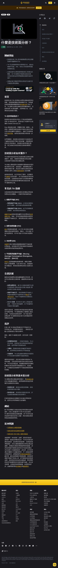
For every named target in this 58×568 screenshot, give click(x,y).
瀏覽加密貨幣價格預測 (35, 520)
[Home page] (24, 3)
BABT (17, 517)
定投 (17, 511)
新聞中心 (4, 501)
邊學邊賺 (32, 512)
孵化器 (31, 501)
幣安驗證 (46, 522)
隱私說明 (4, 507)
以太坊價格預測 (33, 524)
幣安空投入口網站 (48, 526)
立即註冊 (48, 130)
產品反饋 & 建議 (47, 516)
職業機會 (4, 495)
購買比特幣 (32, 528)
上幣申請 (32, 497)
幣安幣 (45, 497)
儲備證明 (46, 505)
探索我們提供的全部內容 (29, 482)
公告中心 (4, 497)
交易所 (17, 493)
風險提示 (4, 515)
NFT (17, 515)
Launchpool (18, 509)
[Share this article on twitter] (40, 18)
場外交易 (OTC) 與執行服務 (50, 499)
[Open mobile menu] (54, 3)
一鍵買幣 (18, 495)
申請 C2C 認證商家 (34, 493)
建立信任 (4, 509)
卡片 (17, 503)
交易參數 (46, 524)
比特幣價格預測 (33, 522)
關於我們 (4, 493)
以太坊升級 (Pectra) (34, 526)
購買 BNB (32, 530)
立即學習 (39, 7)
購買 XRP (32, 531)
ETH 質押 (18, 513)
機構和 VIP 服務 (33, 499)
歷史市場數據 (47, 501)
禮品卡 (17, 507)
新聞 (3, 499)
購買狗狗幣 (32, 533)
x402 (31, 505)
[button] (54, 3)
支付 (17, 497)
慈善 (17, 520)
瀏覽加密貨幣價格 (34, 514)
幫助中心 (46, 514)
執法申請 (46, 528)
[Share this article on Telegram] (49, 18)
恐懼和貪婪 (20, 171)
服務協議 (4, 505)
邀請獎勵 (46, 495)
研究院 (17, 518)
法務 (3, 503)
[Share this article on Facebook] (45, 18)
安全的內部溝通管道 (6, 522)
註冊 (50, 2)
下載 (3, 518)
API (45, 520)
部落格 (3, 511)
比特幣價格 (32, 516)
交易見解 (46, 503)
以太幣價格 (32, 518)
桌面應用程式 (5, 520)
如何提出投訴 (47, 530)
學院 (17, 505)
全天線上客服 (47, 512)
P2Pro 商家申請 (33, 495)
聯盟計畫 (46, 493)
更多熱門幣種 (33, 537)
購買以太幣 (32, 535)
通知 (3, 517)
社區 (3, 513)
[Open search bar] (45, 3)
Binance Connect (33, 503)
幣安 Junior (18, 501)
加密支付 (18, 499)
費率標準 (46, 518)
